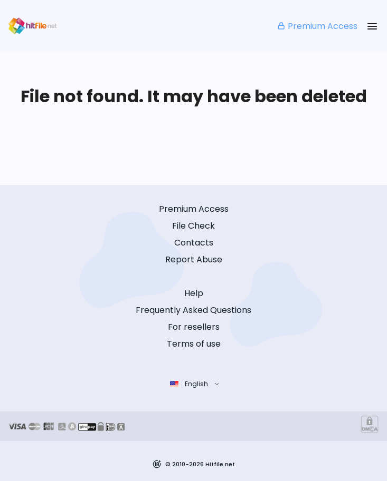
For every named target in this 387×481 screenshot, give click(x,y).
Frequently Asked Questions (193, 310)
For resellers (194, 327)
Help (193, 293)
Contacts (193, 243)
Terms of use (194, 344)
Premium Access (317, 26)
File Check (193, 226)
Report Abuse (193, 259)
